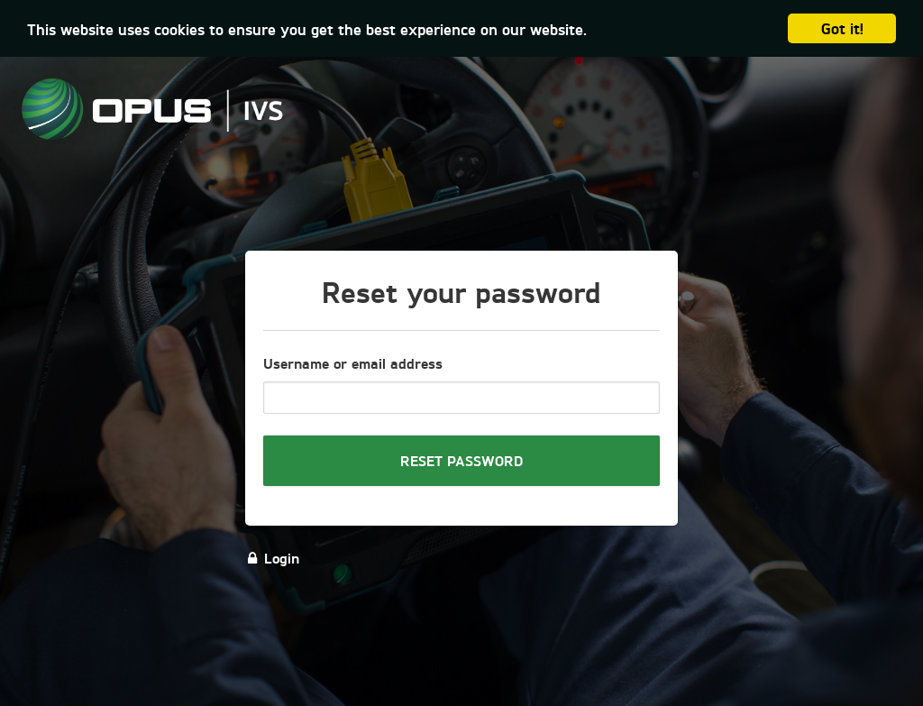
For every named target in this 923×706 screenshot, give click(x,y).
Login (272, 557)
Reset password (461, 460)
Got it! (842, 28)
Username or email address (353, 362)
